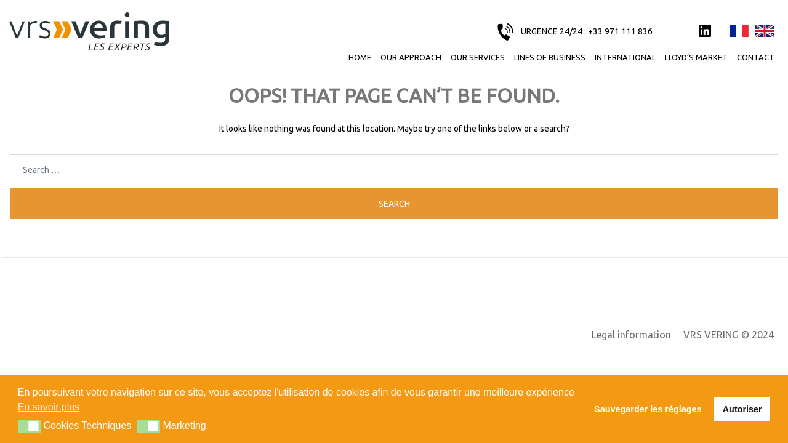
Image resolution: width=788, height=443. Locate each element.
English (764, 31)
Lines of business (549, 57)
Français (739, 31)
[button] (29, 426)
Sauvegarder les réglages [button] (647, 409)
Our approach (410, 57)
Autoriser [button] (742, 409)
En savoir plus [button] (49, 407)
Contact (755, 57)
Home (359, 57)
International (625, 57)
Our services (478, 57)
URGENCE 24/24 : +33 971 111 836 (587, 31)
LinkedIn (705, 31)
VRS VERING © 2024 (728, 334)
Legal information (631, 334)
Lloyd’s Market (696, 57)
